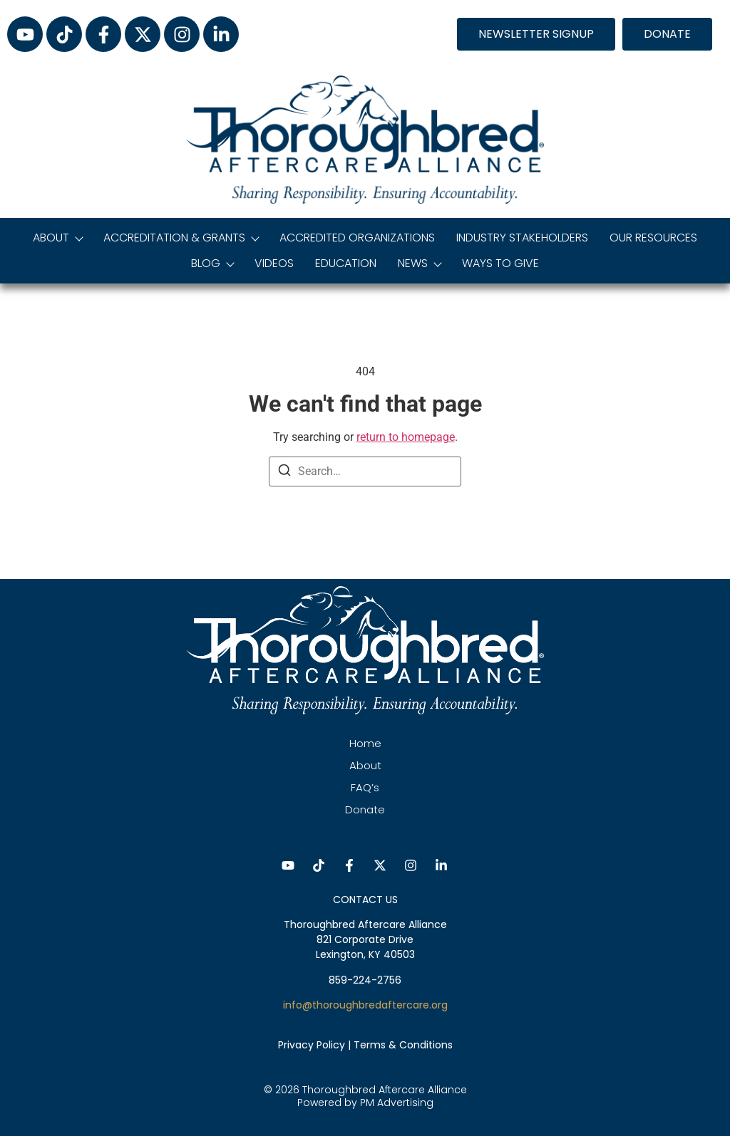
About (57, 237)
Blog (212, 263)
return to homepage (405, 437)
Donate (365, 809)
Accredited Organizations (357, 237)
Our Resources (653, 237)
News (419, 263)
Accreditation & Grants (180, 237)
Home (365, 743)
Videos (274, 263)
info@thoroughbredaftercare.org (365, 1005)
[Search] (284, 472)
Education (345, 263)
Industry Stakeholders (522, 237)
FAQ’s (365, 787)
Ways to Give (500, 263)
